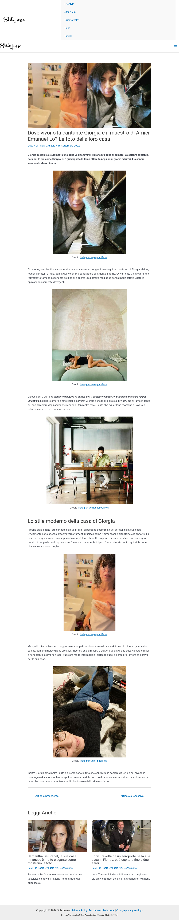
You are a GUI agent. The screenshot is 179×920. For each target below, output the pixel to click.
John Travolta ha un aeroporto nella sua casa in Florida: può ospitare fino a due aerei (121, 858)
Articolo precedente (46, 795)
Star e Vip (70, 12)
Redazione (109, 909)
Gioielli (68, 36)
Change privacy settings (130, 909)
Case (67, 28)
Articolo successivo (133, 795)
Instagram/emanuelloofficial (93, 507)
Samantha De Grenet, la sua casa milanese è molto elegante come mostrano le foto (53, 858)
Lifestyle (69, 4)
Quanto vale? (71, 20)
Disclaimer (94, 909)
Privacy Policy (78, 909)
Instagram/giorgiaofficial (93, 257)
